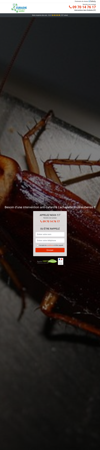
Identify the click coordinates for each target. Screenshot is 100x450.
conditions (50, 245)
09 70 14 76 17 (82, 7)
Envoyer (50, 250)
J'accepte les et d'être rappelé (51, 245)
